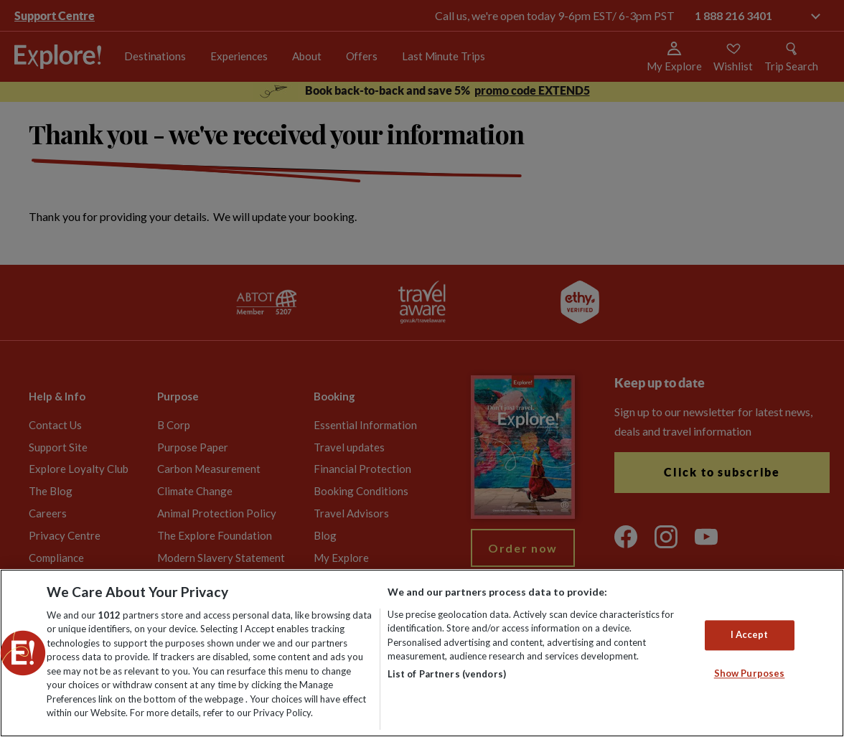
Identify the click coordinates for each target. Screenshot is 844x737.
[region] (422, 653)
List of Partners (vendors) (447, 674)
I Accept (750, 634)
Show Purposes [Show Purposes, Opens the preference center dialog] (749, 673)
